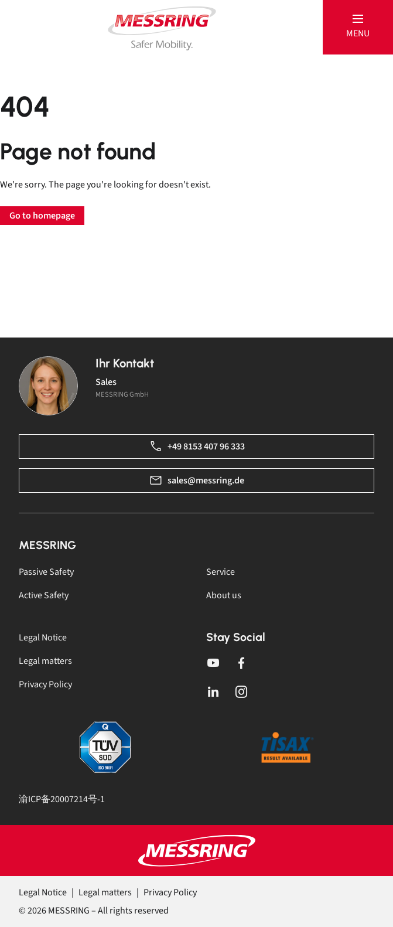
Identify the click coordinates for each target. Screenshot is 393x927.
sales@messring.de (196, 480)
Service (220, 571)
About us (223, 595)
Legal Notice (43, 637)
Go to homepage (42, 215)
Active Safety (44, 595)
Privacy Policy (45, 684)
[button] (358, 27)
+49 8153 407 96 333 (197, 446)
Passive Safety (46, 571)
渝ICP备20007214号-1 (62, 799)
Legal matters (45, 661)
